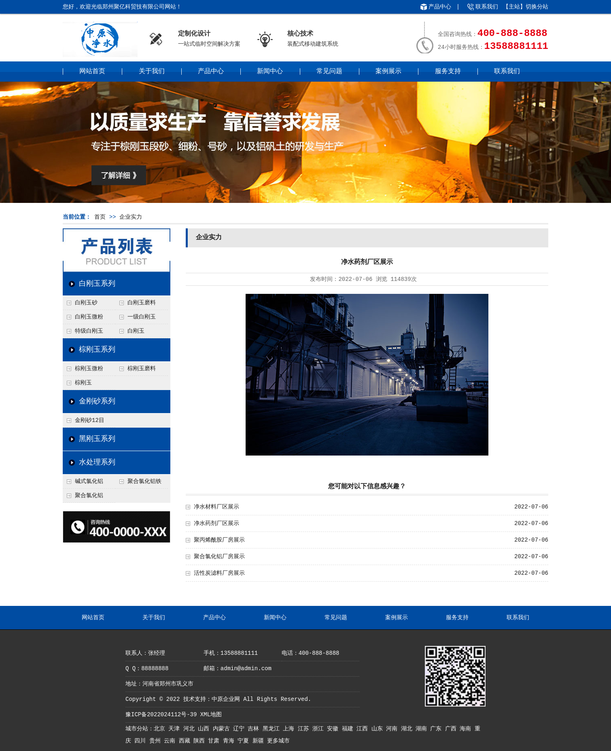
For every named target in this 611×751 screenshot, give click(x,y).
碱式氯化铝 (89, 481)
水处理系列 (97, 462)
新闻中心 (270, 71)
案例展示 (388, 71)
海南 (467, 729)
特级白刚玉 (89, 331)
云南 (171, 741)
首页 (100, 217)
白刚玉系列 (97, 284)
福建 (349, 729)
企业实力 (130, 217)
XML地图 (211, 714)
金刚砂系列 (97, 401)
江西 (363, 729)
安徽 (334, 729)
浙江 (319, 729)
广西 (452, 729)
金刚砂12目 (89, 420)
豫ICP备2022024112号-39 (161, 714)
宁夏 (245, 741)
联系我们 (486, 7)
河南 (393, 729)
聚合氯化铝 (89, 495)
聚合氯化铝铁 (144, 481)
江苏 (305, 729)
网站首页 (92, 71)
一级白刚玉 (141, 317)
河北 (190, 729)
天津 (175, 729)
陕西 (200, 741)
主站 (514, 7)
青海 (230, 741)
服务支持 (448, 71)
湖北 (408, 729)
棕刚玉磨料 (141, 368)
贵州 (156, 741)
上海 (290, 729)
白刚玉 (135, 331)
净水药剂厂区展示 (216, 523)
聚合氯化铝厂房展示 (219, 556)
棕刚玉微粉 (89, 368)
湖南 (423, 729)
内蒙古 (223, 729)
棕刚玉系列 (97, 350)
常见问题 (329, 71)
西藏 (186, 741)
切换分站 (537, 7)
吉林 (255, 729)
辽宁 (240, 729)
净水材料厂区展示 (216, 507)
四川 (141, 741)
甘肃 (215, 741)
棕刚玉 (83, 383)
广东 (437, 729)
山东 (378, 729)
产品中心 (440, 7)
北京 (161, 729)
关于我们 (152, 71)
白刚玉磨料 (141, 303)
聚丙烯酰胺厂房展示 (219, 540)
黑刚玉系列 (97, 439)
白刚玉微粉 (89, 317)
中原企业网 (226, 699)
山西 (205, 729)
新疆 (259, 741)
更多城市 (278, 741)
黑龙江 (273, 729)
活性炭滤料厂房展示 (219, 573)
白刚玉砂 (86, 303)
